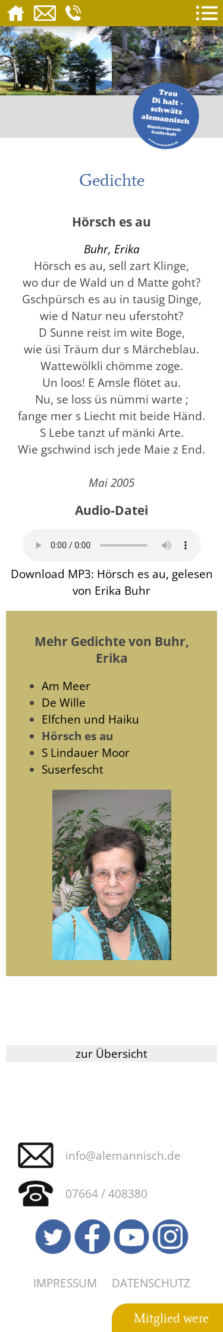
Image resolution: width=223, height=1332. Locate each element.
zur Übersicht (111, 1053)
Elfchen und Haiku (90, 719)
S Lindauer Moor (86, 752)
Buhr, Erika (112, 248)
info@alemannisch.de (123, 1155)
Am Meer (66, 685)
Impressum (65, 1282)
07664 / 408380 (106, 1193)
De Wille (64, 702)
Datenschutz (151, 1282)
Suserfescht (72, 769)
